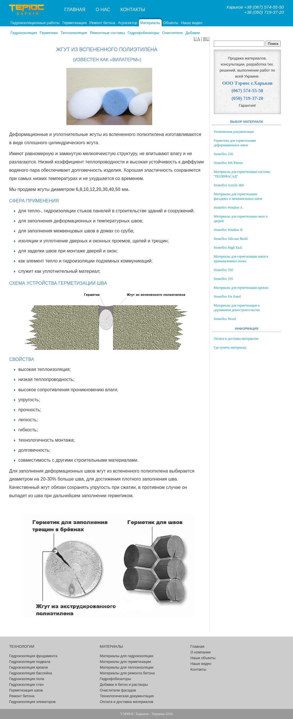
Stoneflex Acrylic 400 (229, 185)
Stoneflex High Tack (228, 248)
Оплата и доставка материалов (236, 339)
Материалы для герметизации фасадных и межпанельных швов (238, 196)
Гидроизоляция (24, 33)
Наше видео (191, 23)
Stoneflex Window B (228, 230)
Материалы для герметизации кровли (241, 288)
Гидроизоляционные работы (35, 23)
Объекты (171, 23)
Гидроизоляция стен (26, 684)
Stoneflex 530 (223, 154)
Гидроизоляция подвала (29, 661)
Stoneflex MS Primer (228, 163)
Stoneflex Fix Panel (227, 297)
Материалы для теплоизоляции (127, 667)
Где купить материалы (230, 347)
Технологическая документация (127, 696)
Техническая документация (234, 132)
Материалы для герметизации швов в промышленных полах (241, 258)
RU (206, 38)
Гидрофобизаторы (143, 33)
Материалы (150, 23)
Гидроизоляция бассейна (30, 673)
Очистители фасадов (118, 690)
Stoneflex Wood (225, 319)
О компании (201, 652)
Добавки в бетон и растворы (124, 684)
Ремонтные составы (107, 33)
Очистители (172, 33)
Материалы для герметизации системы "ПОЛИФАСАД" (242, 174)
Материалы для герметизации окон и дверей (241, 218)
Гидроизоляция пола (26, 679)
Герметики (49, 33)
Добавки (192, 33)
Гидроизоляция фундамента (33, 656)
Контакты (132, 9)
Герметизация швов (26, 690)
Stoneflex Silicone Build (231, 239)
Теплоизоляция (74, 33)
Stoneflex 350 (223, 270)
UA (196, 38)
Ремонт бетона (102, 23)
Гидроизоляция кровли (28, 667)
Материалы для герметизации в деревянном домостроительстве (237, 307)
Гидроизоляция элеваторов (32, 702)
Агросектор (127, 23)
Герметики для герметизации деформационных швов (235, 143)
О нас (103, 9)
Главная (74, 9)
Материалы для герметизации (125, 661)
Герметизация (74, 23)
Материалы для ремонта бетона (127, 673)
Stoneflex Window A (228, 208)
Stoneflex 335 (223, 279)
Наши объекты (203, 658)
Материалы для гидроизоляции (126, 656)
